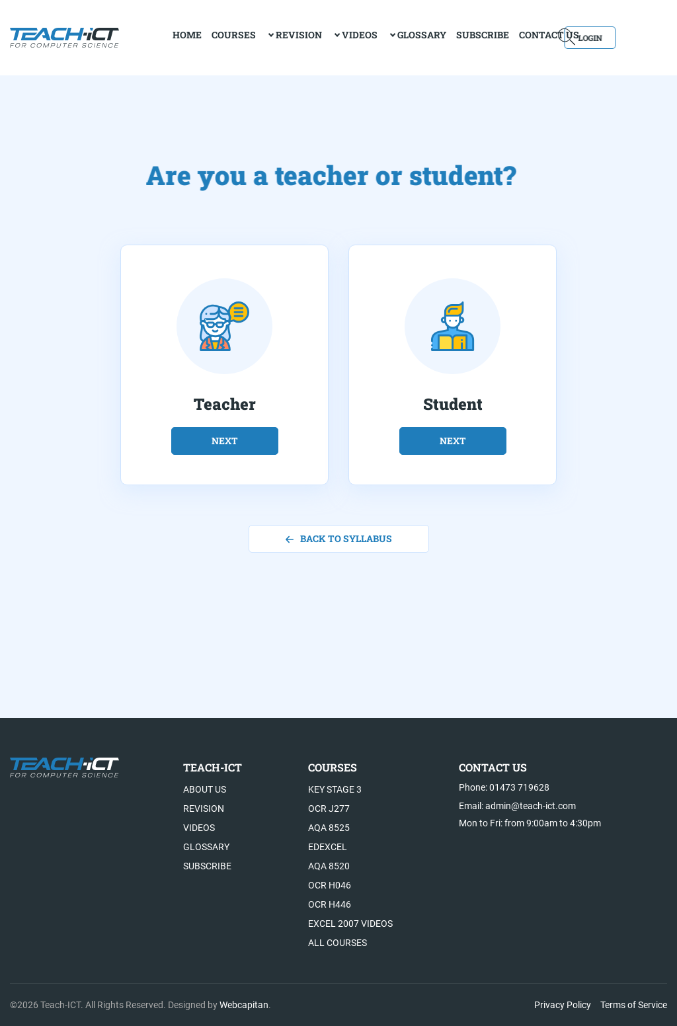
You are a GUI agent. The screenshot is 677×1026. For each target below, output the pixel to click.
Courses (196, 36)
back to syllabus (339, 538)
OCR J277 (329, 808)
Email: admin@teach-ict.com (517, 806)
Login (629, 36)
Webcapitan (243, 1005)
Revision (261, 36)
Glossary (384, 36)
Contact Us (511, 36)
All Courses (337, 942)
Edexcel (327, 847)
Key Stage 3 (335, 789)
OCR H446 (329, 904)
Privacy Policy (562, 1005)
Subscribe (444, 36)
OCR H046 (329, 885)
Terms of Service (633, 1005)
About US (204, 789)
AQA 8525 (329, 827)
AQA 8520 (329, 866)
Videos (322, 36)
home (149, 36)
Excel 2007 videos (350, 923)
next (225, 440)
